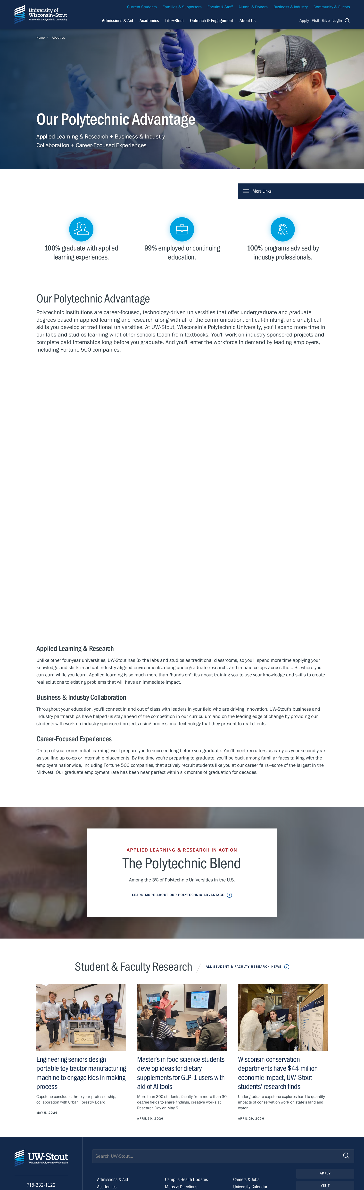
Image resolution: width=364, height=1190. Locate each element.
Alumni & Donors (253, 7)
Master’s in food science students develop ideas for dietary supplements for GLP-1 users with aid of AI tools (181, 1073)
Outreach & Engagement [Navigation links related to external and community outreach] (211, 20)
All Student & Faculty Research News (244, 967)
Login (337, 20)
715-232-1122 (41, 1185)
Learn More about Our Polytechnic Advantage (178, 895)
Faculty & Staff (220, 7)
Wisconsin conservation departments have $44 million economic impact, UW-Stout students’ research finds (278, 1073)
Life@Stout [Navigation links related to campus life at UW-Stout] (174, 20)
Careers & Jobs (246, 1179)
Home (40, 38)
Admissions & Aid (112, 1179)
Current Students (142, 7)
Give (326, 20)
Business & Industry (290, 7)
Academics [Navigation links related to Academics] (149, 20)
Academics (106, 1187)
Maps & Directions (181, 1187)
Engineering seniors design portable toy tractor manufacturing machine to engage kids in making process (81, 1073)
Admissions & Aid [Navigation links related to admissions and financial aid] (117, 20)
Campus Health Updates (186, 1179)
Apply (304, 20)
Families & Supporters (182, 7)
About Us (248, 20)
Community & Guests (332, 7)
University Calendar (250, 1187)
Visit (315, 20)
